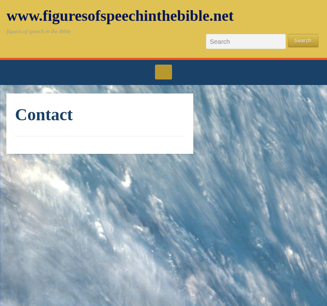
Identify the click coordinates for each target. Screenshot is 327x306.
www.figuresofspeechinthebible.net (119, 15)
